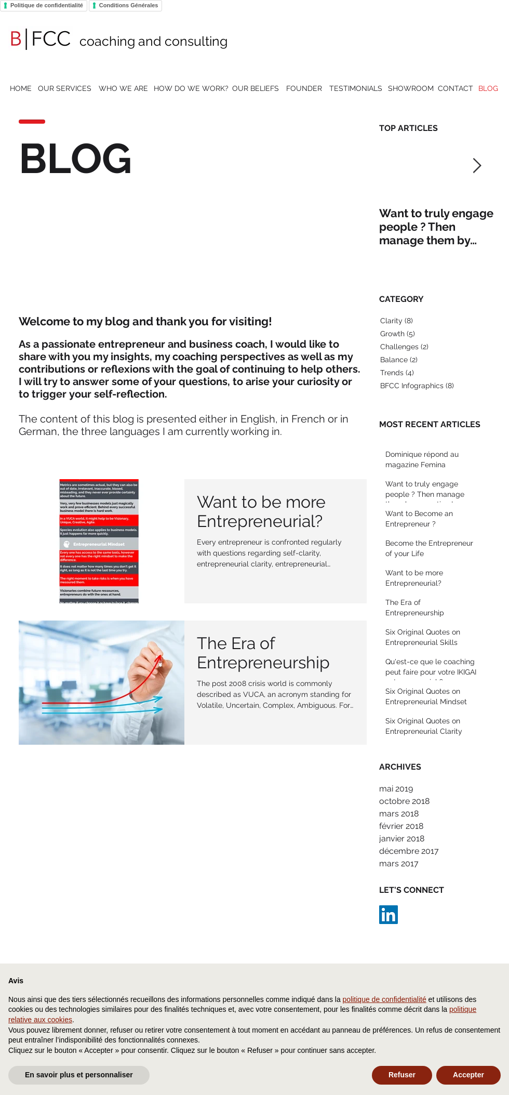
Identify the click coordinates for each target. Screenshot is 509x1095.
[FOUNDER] (304, 88)
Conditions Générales (128, 5)
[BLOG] (488, 88)
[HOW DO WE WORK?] (191, 88)
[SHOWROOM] (411, 88)
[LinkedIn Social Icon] (388, 914)
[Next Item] (476, 166)
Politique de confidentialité (46, 5)
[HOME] (21, 88)
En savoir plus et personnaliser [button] (79, 1075)
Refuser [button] (402, 1075)
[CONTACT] (455, 88)
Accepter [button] (468, 1075)
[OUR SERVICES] (64, 88)
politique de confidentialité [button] (384, 999)
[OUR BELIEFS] (255, 88)
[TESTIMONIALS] (355, 88)
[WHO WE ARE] (123, 88)
